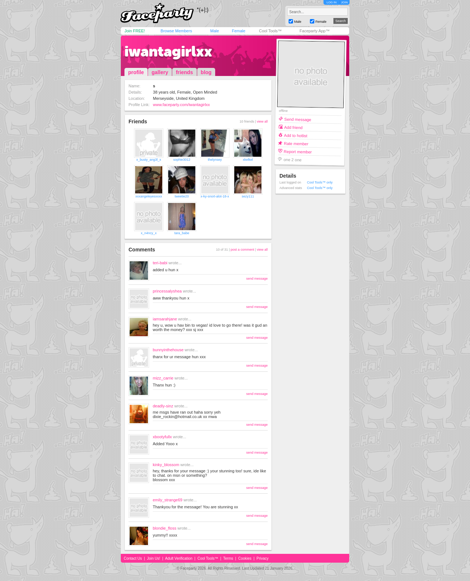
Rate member (296, 143)
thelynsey (215, 159)
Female (238, 31)
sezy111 (248, 196)
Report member (298, 151)
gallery (160, 72)
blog (206, 72)
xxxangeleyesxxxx (148, 196)
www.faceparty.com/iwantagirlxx (181, 104)
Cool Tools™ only (320, 182)
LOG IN (331, 2)
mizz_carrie (163, 378)
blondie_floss (164, 528)
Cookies (245, 558)
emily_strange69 (167, 500)
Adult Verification (178, 558)
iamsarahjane (165, 319)
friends (184, 72)
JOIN (344, 2)
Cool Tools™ (270, 31)
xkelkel (248, 159)
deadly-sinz (163, 406)
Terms (228, 558)
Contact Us (133, 558)
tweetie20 (182, 196)
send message (257, 278)
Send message (297, 119)
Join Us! (153, 558)
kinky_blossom (166, 464)
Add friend (293, 127)
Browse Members (176, 31)
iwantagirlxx (168, 51)
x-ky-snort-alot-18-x (214, 196)
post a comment (242, 249)
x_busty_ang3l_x (148, 159)
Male (214, 31)
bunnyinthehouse (168, 350)
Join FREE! (134, 31)
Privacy (263, 558)
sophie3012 (182, 159)
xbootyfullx (162, 437)
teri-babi (160, 263)
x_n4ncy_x (148, 233)
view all (262, 121)
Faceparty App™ (315, 31)
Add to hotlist (295, 135)
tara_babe (181, 233)
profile (136, 72)
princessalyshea (167, 291)
